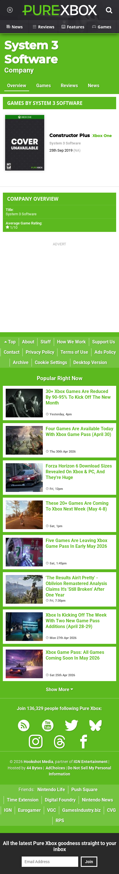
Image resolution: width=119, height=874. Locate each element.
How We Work (71, 342)
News (93, 85)
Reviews (69, 85)
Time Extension (23, 800)
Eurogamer (29, 810)
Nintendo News (97, 800)
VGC (51, 810)
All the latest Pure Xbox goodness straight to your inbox (59, 846)
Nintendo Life (51, 789)
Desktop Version (90, 362)
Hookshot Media (38, 761)
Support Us (103, 342)
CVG (111, 810)
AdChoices (55, 768)
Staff (46, 342)
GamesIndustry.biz (81, 810)
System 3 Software (31, 52)
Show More (59, 689)
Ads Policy (105, 352)
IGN (8, 810)
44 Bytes (34, 768)
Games (43, 85)
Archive (21, 362)
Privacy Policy (40, 352)
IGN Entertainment (91, 761)
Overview (16, 85)
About (28, 342)
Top (10, 342)
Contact (11, 352)
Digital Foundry (60, 800)
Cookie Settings (51, 362)
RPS (60, 820)
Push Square (84, 789)
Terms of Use (74, 352)
